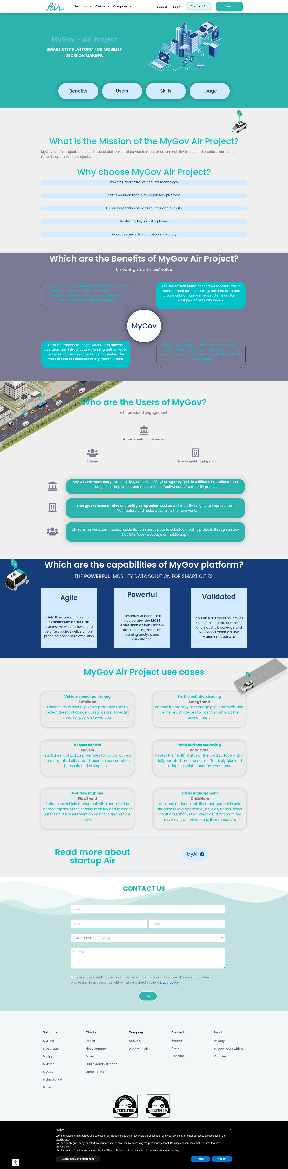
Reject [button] (200, 1158)
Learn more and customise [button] (78, 1158)
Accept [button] (222, 1158)
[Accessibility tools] (15, 1162)
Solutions (82, 6)
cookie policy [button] (63, 1139)
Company (122, 6)
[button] (163, 6)
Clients (102, 6)
